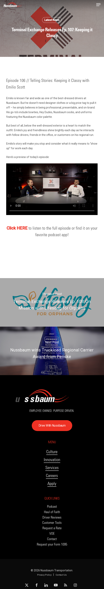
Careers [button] (52, 475)
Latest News (51, 20)
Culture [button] (52, 451)
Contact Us (61, 575)
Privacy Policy (44, 575)
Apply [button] (51, 483)
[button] (98, 5)
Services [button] (52, 467)
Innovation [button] (52, 459)
